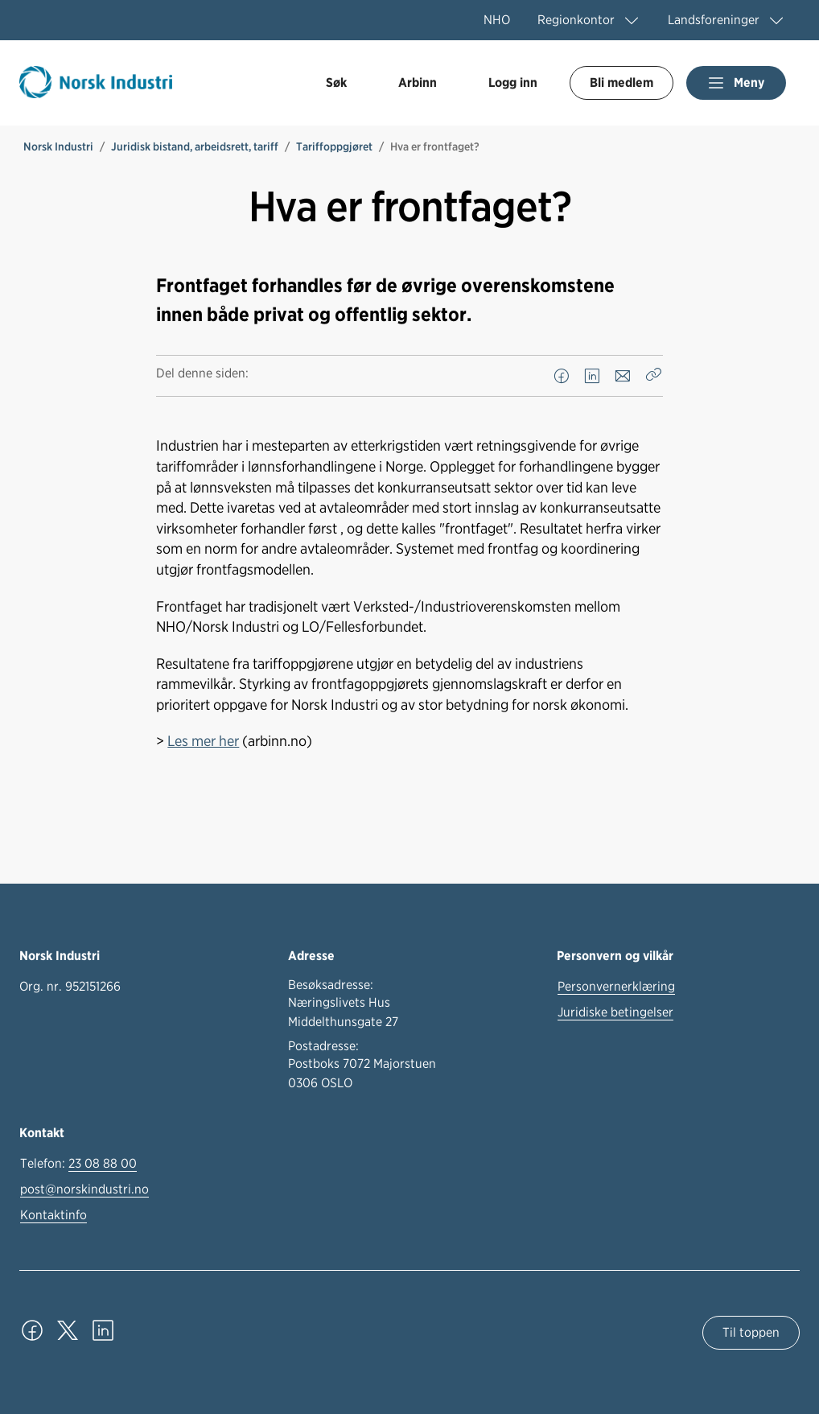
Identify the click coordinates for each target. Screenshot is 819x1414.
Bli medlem (621, 82)
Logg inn (512, 82)
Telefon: (78, 1164)
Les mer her (203, 740)
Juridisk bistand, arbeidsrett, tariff (194, 146)
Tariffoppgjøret (334, 146)
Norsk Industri (58, 146)
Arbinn (417, 82)
